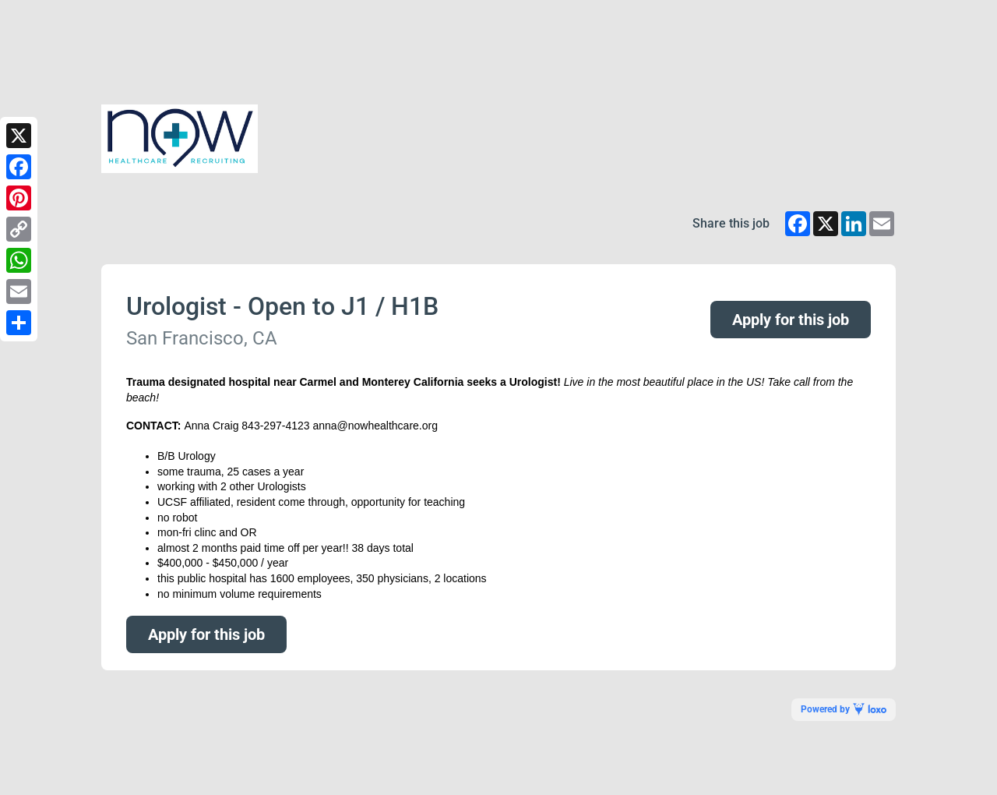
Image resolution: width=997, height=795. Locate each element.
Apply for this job (790, 319)
